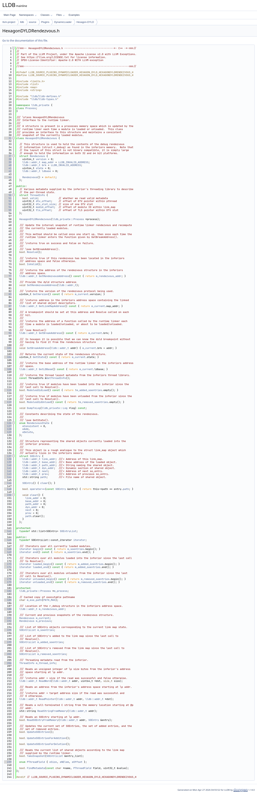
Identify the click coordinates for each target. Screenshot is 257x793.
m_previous (43, 621)
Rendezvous (37, 156)
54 (8, 207)
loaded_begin (42, 564)
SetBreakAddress (38, 348)
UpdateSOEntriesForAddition (46, 738)
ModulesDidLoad (37, 390)
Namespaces (28, 14)
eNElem (64, 762)
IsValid (32, 264)
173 (8, 564)
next (45, 471)
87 (8, 306)
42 (8, 171)
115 (8, 390)
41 (8, 168)
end (35, 552)
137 (8, 456)
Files (60, 14)
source (32, 22)
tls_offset (43, 210)
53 (8, 204)
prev (45, 474)
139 (8, 462)
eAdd (25, 429)
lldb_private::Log (55, 408)
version (41, 159)
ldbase (46, 171)
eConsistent (30, 426)
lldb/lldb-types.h (44, 99)
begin (36, 549)
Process (30, 108)
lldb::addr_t (31, 162)
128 (8, 429)
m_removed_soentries (93, 402)
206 (8, 663)
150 (8, 495)
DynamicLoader (63, 22)
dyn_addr (48, 468)
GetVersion (40, 294)
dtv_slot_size (45, 204)
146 (8, 483)
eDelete (27, 432)
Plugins (45, 22)
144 (8, 477)
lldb (22, 22)
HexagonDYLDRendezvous (41, 138)
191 (8, 618)
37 (8, 156)
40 (8, 165)
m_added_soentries (89, 390)
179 (8, 582)
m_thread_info (45, 663)
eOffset (77, 762)
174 (8, 567)
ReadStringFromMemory (52, 711)
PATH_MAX (49, 600)
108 (8, 369)
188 (8, 609)
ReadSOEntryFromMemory (42, 720)
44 (8, 177)
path (43, 477)
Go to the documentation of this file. (25, 40)
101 (8, 348)
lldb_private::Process (68, 219)
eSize (53, 762)
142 (8, 471)
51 (8, 198)
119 (8, 402)
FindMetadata (36, 768)
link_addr (48, 459)
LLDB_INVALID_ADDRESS (73, 162)
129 (8, 432)
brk (44, 165)
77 (8, 276)
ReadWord (45, 681)
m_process (60, 591)
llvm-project (9, 22)
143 (8, 474)
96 (8, 333)
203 (8, 654)
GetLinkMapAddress (51, 306)
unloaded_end (42, 582)
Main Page (10, 14)
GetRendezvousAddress (54, 276)
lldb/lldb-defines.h (45, 96)
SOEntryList (68, 531)
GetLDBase (45, 369)
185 (8, 600)
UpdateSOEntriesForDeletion (46, 744)
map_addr (48, 162)
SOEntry (35, 456)
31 (8, 138)
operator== (37, 489)
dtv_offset (43, 201)
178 (8, 579)
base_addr (48, 462)
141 (8, 468)
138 (8, 459)
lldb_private (40, 105)
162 (8, 531)
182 (8, 591)
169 (8, 552)
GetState (39, 357)
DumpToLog (33, 408)
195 (8, 630)
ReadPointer (47, 699)
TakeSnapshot (36, 756)
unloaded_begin (43, 579)
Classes (47, 14)
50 (8, 195)
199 (8, 642)
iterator (79, 540)
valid (33, 198)
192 (8, 621)
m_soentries (75, 549)
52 (8, 201)
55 (8, 210)
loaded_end (40, 567)
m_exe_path (34, 600)
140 (8, 465)
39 (8, 162)
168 (8, 549)
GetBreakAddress (50, 333)
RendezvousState (38, 423)
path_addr (48, 465)
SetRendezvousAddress (42, 285)
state (39, 168)
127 (8, 426)
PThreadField (36, 762)
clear (44, 483)
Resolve (32, 252)
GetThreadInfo (56, 378)
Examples (74, 14)
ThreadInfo (37, 195)
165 (8, 540)
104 (8, 357)
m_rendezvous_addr (109, 276)
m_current (81, 294)
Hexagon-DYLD (85, 22)
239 (8, 762)
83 (8, 294)
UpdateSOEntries (38, 732)
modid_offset (45, 207)
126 (8, 423)
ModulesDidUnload (39, 402)
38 (8, 159)
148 (8, 489)
